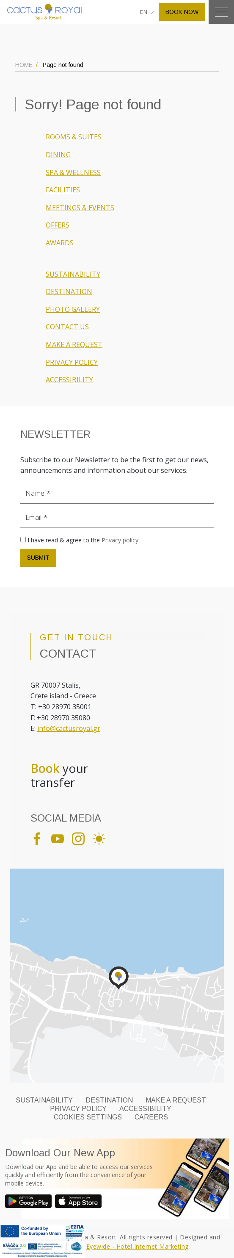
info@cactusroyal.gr (68, 728)
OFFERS (57, 225)
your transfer (59, 775)
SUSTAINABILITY (73, 274)
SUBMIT (38, 557)
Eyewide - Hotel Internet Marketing (137, 1246)
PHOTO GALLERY (73, 309)
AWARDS (60, 242)
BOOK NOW (181, 11)
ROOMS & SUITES (74, 137)
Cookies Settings (88, 1117)
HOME (24, 64)
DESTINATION (69, 291)
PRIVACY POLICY (72, 362)
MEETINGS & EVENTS (80, 207)
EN (144, 12)
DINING (58, 154)
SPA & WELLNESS (73, 172)
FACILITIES (63, 189)
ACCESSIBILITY (69, 379)
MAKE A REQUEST (74, 344)
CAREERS (151, 1117)
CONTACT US (67, 326)
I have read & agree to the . (84, 540)
